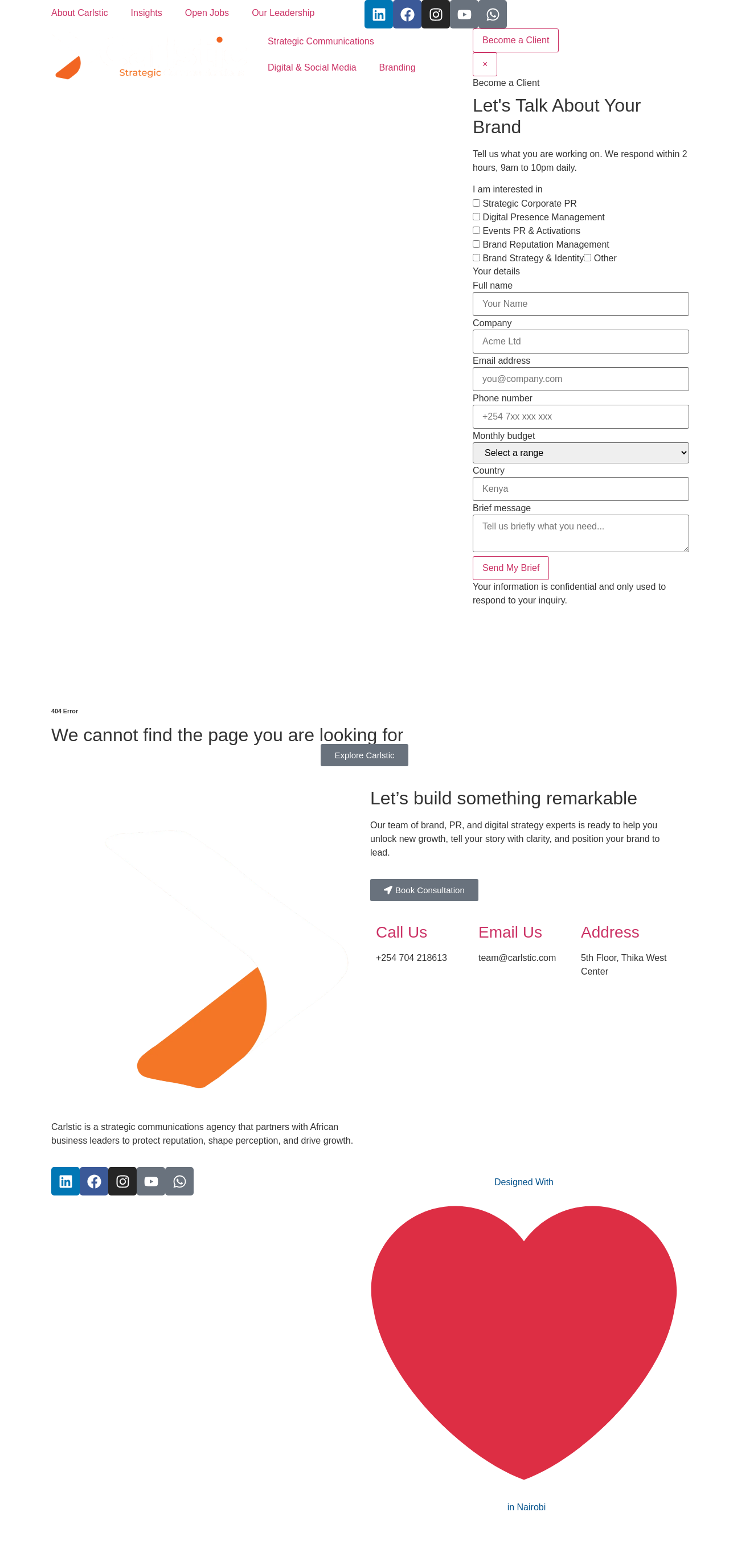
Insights (146, 13)
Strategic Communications (321, 41)
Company (492, 323)
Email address (501, 360)
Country (489, 470)
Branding (397, 67)
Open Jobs (207, 13)
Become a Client (515, 40)
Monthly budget (504, 436)
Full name (493, 285)
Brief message (502, 508)
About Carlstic (79, 13)
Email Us (510, 932)
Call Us (401, 932)
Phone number (503, 398)
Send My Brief (510, 568)
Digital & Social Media (312, 67)
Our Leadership (283, 13)
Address (610, 932)
